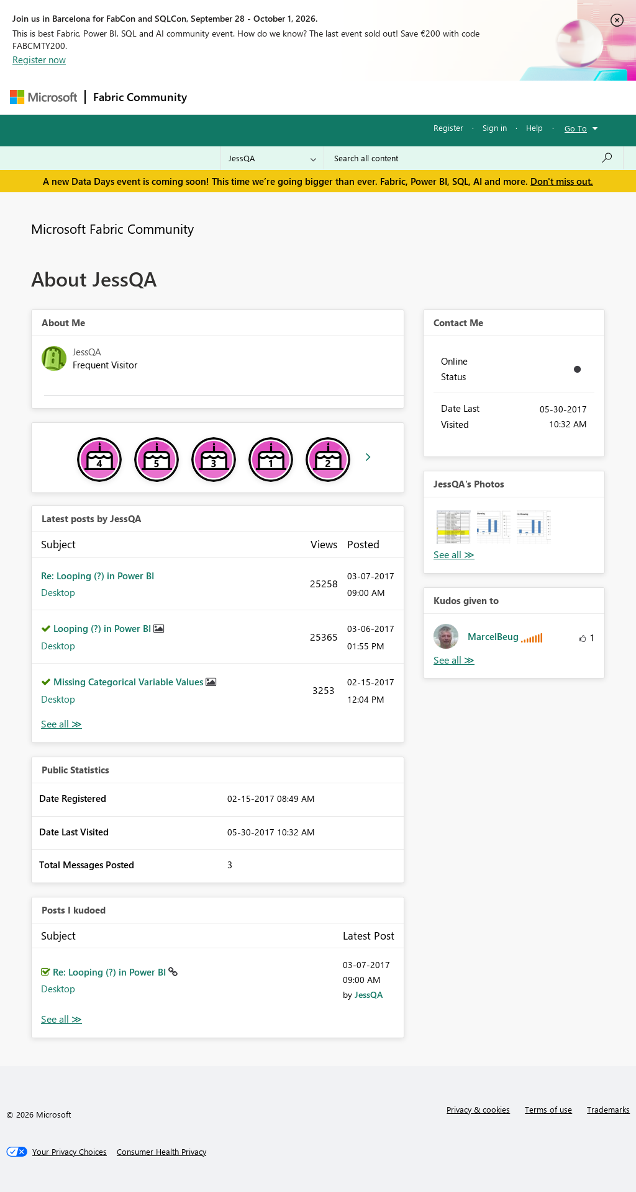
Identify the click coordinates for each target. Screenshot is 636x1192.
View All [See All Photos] (454, 555)
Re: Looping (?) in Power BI (97, 575)
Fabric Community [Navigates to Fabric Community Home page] (140, 96)
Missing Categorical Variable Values (129, 681)
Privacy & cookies (478, 1109)
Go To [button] (576, 128)
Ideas (320, 97)
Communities (376, 97)
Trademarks (608, 1109)
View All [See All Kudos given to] (454, 660)
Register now (39, 59)
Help (534, 127)
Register (448, 127)
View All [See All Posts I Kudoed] (61, 1019)
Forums (215, 97)
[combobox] (474, 158)
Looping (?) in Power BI (103, 628)
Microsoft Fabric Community (112, 228)
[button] (454, 527)
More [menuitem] (474, 97)
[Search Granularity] (272, 158)
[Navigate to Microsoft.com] (43, 97)
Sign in (495, 127)
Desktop (58, 592)
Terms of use (548, 1109)
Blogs (432, 97)
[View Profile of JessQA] (369, 994)
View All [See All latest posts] (61, 724)
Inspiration (270, 97)
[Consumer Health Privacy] (161, 1152)
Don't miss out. (561, 181)
